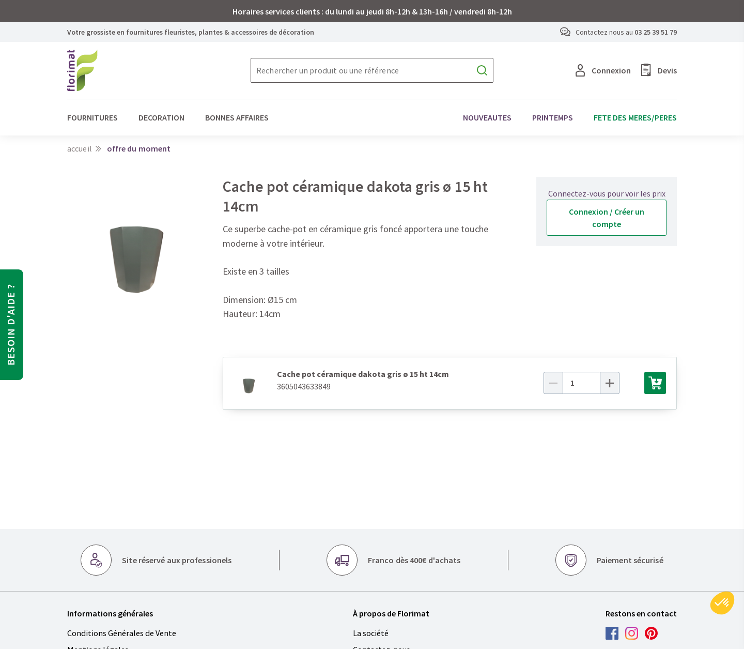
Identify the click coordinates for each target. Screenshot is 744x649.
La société (371, 633)
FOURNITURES (92, 117)
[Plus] (621, 383)
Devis (659, 70)
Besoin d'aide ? (10, 325)
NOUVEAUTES (487, 117)
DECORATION (161, 117)
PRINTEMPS (552, 117)
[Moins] (566, 383)
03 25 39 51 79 (655, 32)
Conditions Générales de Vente (121, 633)
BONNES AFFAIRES (237, 117)
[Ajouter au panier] (655, 383)
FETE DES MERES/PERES (635, 117)
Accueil (79, 148)
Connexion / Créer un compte (606, 217)
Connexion (603, 70)
